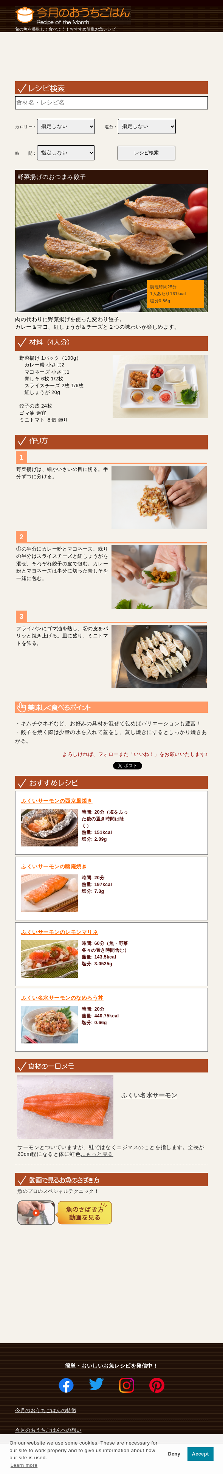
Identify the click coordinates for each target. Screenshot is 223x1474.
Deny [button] (174, 1454)
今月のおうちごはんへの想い (48, 1430)
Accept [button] (200, 1454)
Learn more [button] (24, 1465)
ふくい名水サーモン (149, 1095)
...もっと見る (97, 1154)
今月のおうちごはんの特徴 (45, 1410)
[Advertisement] (111, 58)
